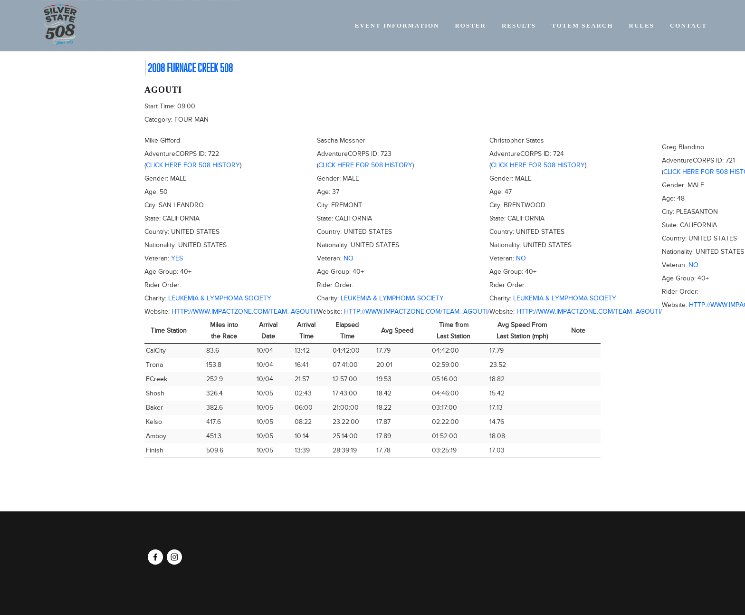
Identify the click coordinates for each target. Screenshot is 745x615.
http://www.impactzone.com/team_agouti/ (244, 312)
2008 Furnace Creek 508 (190, 68)
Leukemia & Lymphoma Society (219, 298)
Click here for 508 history (193, 165)
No (348, 258)
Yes (177, 258)
